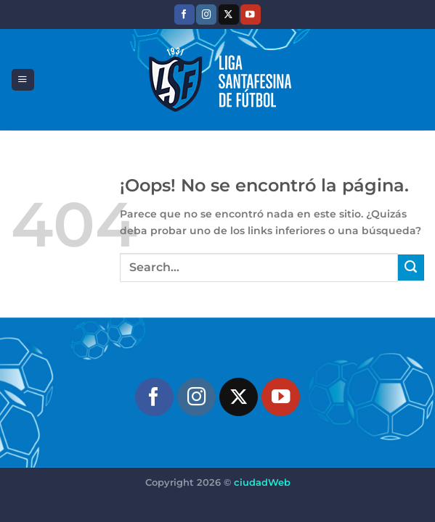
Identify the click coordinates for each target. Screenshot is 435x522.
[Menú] (22, 80)
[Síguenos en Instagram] (206, 14)
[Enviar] (411, 267)
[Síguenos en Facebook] (184, 14)
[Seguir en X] (229, 14)
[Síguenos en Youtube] (250, 14)
